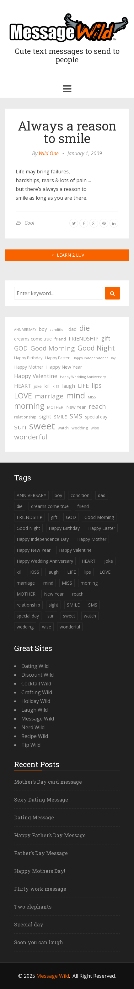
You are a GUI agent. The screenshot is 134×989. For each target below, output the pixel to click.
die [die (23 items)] (84, 328)
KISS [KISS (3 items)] (55, 386)
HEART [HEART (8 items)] (22, 385)
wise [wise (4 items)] (95, 428)
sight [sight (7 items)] (45, 416)
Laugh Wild (34, 709)
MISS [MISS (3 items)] (92, 397)
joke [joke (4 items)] (38, 386)
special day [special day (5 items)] (96, 417)
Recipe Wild (34, 736)
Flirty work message (40, 888)
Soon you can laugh (38, 942)
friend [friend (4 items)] (60, 339)
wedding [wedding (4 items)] (80, 428)
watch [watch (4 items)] (63, 428)
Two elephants (32, 906)
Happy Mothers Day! (39, 871)
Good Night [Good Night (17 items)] (96, 348)
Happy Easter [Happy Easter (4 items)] (57, 358)
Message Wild (37, 718)
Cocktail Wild (36, 683)
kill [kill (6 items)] (47, 386)
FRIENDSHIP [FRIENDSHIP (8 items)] (84, 338)
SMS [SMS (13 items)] (76, 416)
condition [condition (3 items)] (58, 329)
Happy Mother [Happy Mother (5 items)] (28, 367)
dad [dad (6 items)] (72, 329)
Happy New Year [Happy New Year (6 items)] (64, 367)
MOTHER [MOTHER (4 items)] (55, 407)
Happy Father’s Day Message (50, 835)
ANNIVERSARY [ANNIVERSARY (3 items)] (25, 329)
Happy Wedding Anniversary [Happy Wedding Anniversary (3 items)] (83, 377)
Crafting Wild (36, 692)
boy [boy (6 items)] (43, 329)
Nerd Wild (33, 727)
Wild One (49, 153)
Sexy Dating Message (41, 799)
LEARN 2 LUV (67, 255)
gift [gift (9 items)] (105, 338)
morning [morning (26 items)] (29, 406)
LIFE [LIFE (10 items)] (83, 385)
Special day (28, 924)
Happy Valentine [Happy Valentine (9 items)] (35, 376)
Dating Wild (35, 666)
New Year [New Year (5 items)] (76, 407)
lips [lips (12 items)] (96, 385)
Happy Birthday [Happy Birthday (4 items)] (28, 358)
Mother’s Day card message (48, 781)
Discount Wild (37, 674)
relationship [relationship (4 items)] (25, 417)
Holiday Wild (35, 701)
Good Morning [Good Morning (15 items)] (52, 348)
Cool (29, 222)
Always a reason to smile (67, 131)
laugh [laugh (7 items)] (68, 385)
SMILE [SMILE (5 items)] (60, 417)
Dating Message (34, 817)
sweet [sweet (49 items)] (42, 426)
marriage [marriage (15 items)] (49, 396)
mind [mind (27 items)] (75, 395)
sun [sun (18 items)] (20, 427)
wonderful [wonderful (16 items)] (31, 437)
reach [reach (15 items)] (97, 406)
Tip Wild (30, 744)
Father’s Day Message (41, 853)
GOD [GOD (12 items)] (21, 348)
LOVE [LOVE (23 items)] (23, 395)
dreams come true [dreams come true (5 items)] (33, 339)
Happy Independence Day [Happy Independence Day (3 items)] (93, 358)
